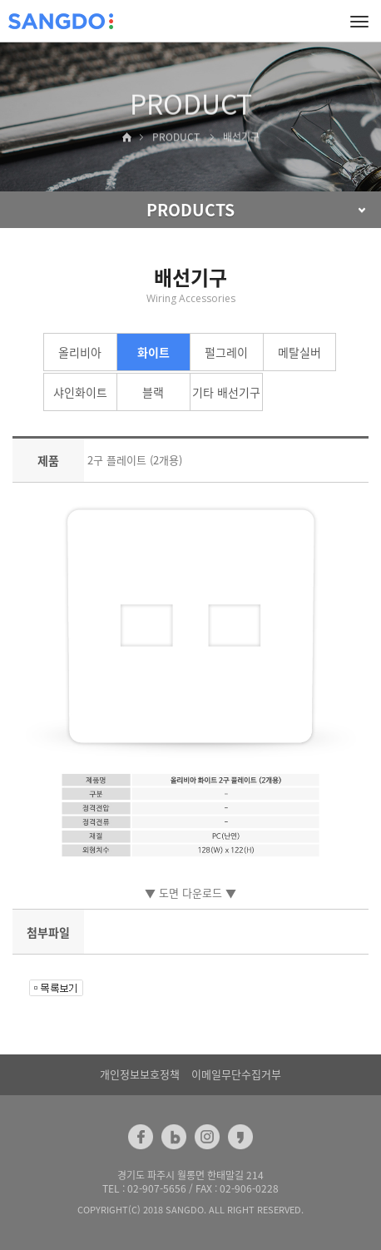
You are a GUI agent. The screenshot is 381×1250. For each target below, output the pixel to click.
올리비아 (79, 352)
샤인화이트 (80, 392)
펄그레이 (226, 352)
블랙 (153, 392)
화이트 (153, 352)
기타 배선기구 (226, 392)
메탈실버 (299, 352)
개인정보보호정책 (140, 1074)
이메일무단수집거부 (236, 1074)
